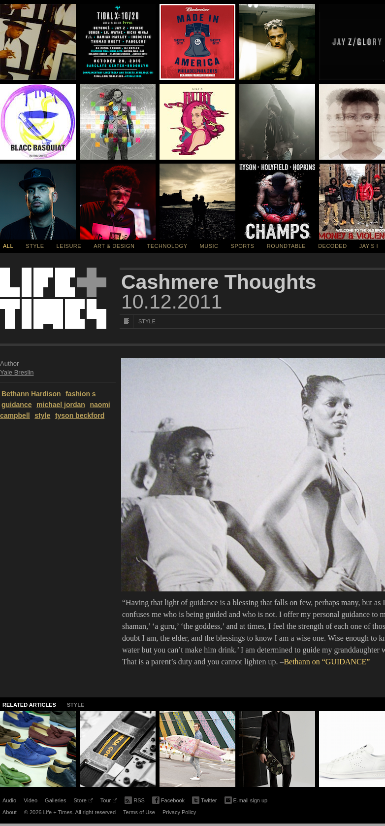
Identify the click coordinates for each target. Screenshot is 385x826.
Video (30, 800)
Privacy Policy (179, 812)
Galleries (55, 800)
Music (209, 246)
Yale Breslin (16, 372)
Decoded (332, 246)
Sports (243, 246)
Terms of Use (139, 812)
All (8, 246)
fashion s (80, 394)
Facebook (168, 800)
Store (83, 801)
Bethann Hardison (31, 394)
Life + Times (53, 298)
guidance (16, 405)
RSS (135, 799)
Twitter (204, 800)
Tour (108, 801)
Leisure (69, 246)
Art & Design (114, 246)
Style (35, 246)
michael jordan (60, 405)
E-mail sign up (246, 799)
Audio (9, 800)
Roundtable (286, 246)
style (42, 415)
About (9, 812)
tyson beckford (79, 415)
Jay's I (368, 246)
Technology (167, 246)
